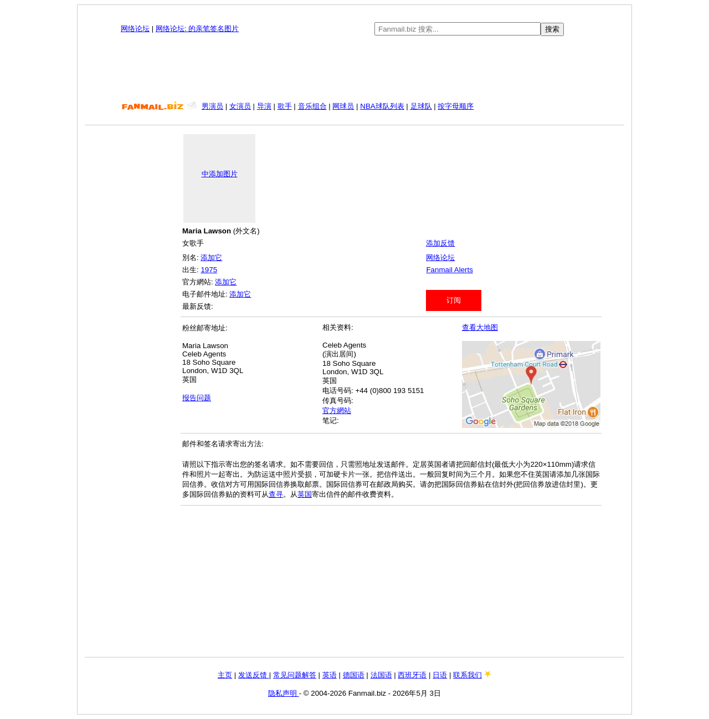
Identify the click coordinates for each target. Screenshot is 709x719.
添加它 (211, 257)
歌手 (285, 106)
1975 (209, 270)
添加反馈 (440, 243)
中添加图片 (220, 174)
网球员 (343, 106)
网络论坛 (135, 28)
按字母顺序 (456, 106)
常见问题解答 (294, 675)
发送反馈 (253, 675)
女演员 (240, 106)
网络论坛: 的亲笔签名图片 (197, 28)
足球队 (421, 106)
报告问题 (196, 398)
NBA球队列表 (382, 106)
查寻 (276, 494)
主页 (225, 675)
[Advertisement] (354, 69)
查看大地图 (480, 327)
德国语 (353, 675)
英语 (329, 675)
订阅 (453, 300)
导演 (264, 106)
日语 (440, 675)
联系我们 (467, 675)
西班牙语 (412, 675)
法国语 (381, 675)
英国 (304, 494)
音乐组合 (312, 106)
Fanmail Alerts (449, 270)
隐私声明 (283, 693)
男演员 (212, 106)
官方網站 (336, 410)
